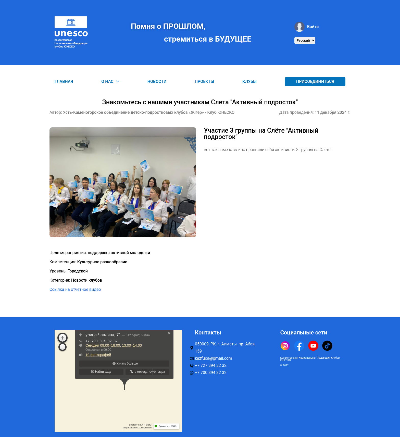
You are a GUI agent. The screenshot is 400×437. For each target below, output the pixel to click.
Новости (157, 81)
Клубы (249, 81)
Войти (306, 27)
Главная (64, 81)
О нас (110, 82)
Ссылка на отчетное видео (75, 289)
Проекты (204, 81)
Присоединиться (315, 81)
